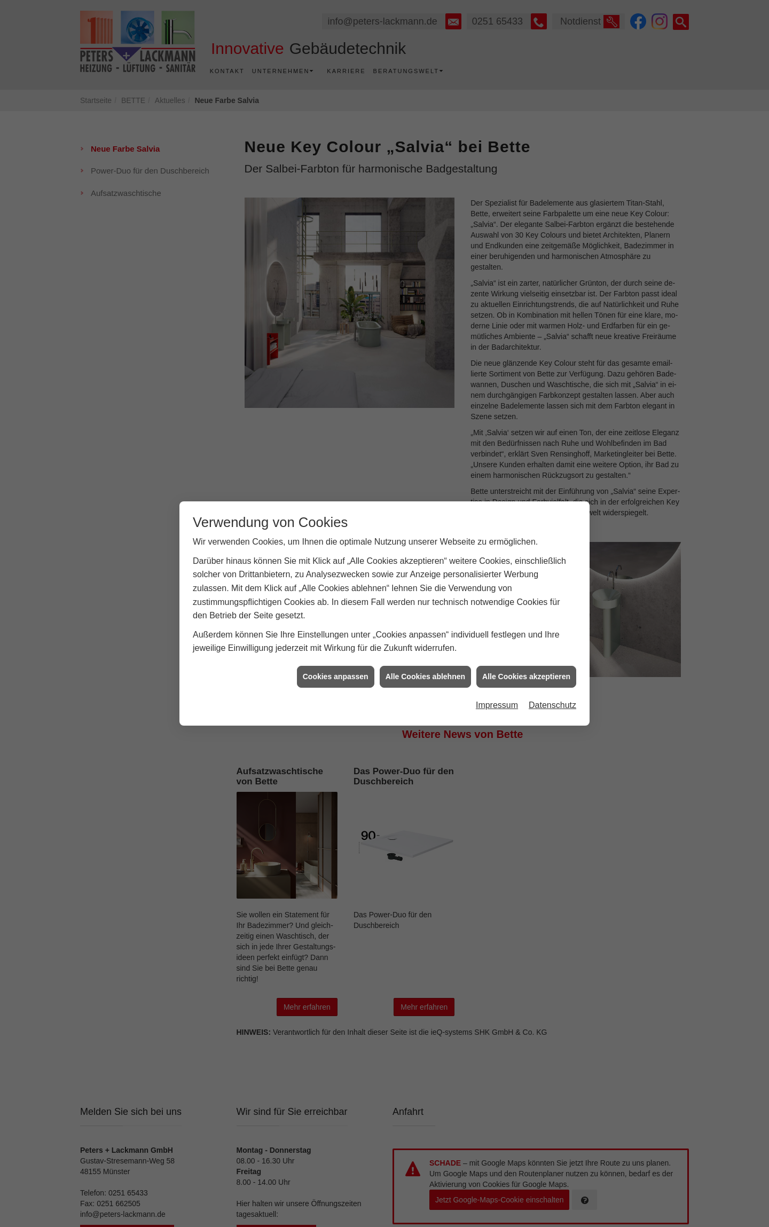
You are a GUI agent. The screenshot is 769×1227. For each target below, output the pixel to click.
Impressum (497, 688)
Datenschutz (552, 688)
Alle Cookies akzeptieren (526, 660)
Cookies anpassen (335, 660)
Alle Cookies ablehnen (425, 660)
